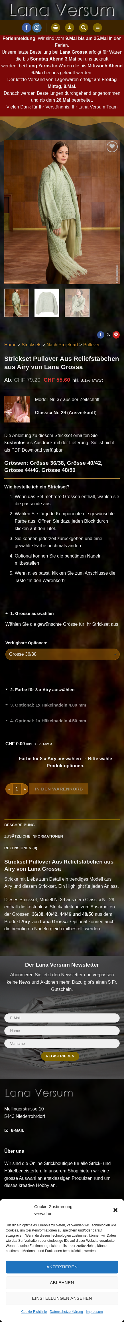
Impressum (94, 1312)
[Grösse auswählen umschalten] (62, 616)
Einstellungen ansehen (62, 1298)
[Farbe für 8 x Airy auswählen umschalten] (62, 693)
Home (10, 344)
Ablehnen (62, 1282)
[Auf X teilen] (108, 335)
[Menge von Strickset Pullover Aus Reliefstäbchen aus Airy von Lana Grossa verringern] (8, 789)
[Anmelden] (69, 28)
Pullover (91, 344)
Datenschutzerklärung (66, 1312)
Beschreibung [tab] (19, 825)
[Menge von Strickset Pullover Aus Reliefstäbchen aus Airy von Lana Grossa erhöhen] (24, 789)
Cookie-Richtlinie (34, 1312)
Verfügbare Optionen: (26, 643)
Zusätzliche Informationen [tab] (33, 836)
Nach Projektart (62, 344)
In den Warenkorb (59, 788)
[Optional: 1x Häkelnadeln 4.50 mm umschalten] (62, 724)
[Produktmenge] (16, 789)
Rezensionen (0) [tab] (20, 848)
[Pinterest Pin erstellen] (116, 335)
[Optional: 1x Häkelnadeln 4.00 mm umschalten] (62, 708)
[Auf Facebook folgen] (26, 28)
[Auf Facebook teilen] (100, 335)
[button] (115, 1210)
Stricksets (31, 344)
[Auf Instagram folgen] (37, 28)
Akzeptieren (62, 1266)
